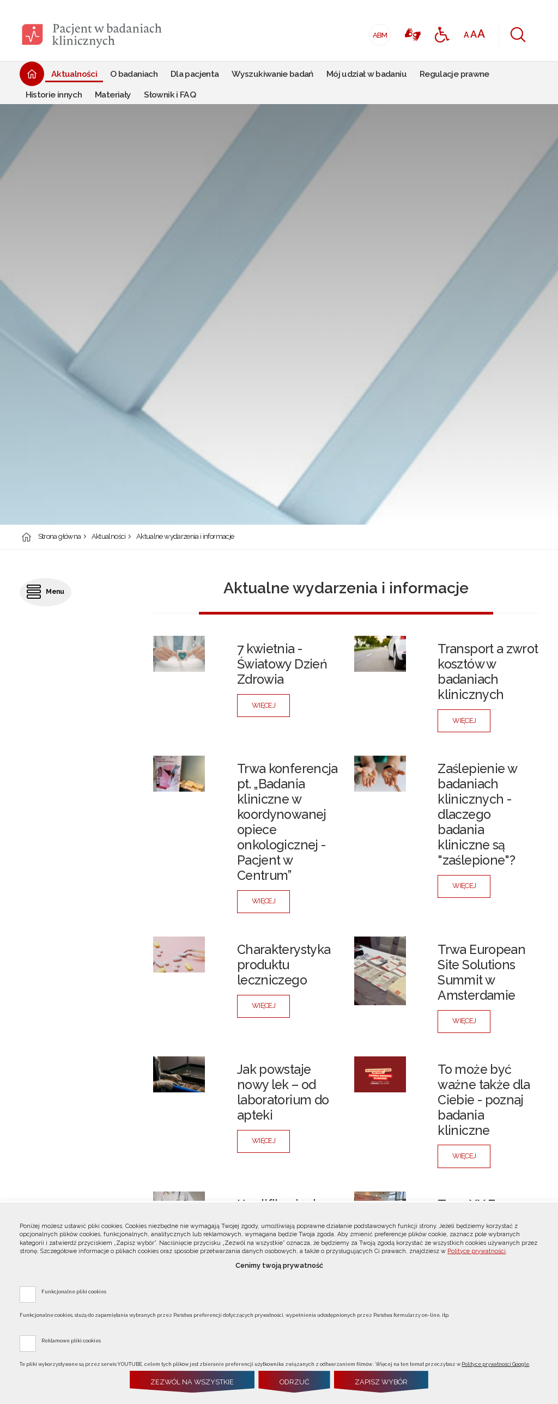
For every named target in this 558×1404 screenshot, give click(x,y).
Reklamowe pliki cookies (71, 1340)
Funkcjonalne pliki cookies (73, 1291)
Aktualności (109, 536)
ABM (378, 32)
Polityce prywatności (476, 1251)
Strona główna (59, 536)
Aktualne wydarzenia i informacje (185, 536)
